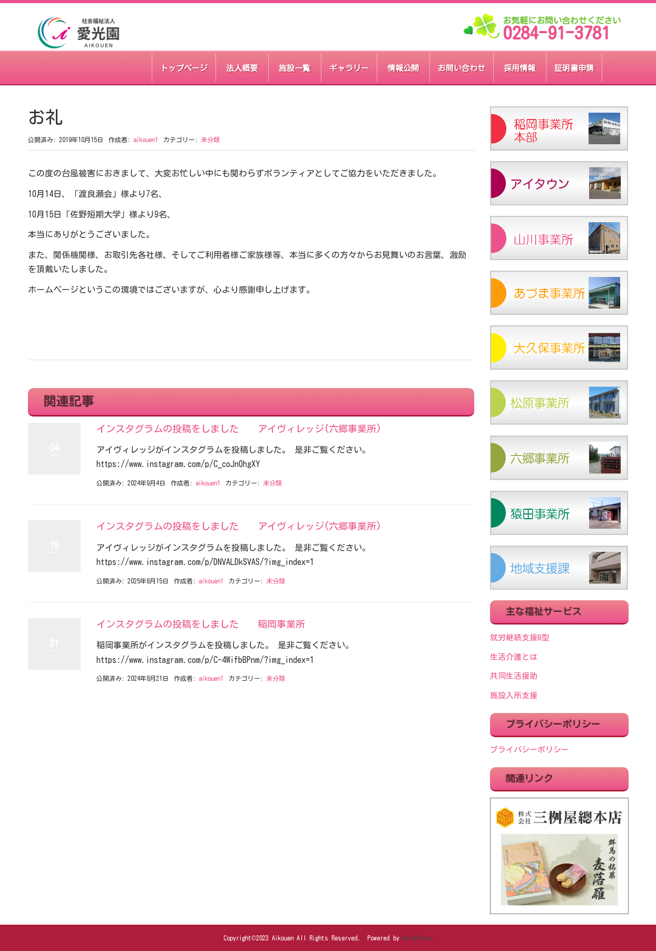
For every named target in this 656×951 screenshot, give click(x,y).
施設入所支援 (513, 695)
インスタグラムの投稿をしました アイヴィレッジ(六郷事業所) (238, 428)
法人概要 (242, 68)
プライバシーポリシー (529, 750)
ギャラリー (349, 68)
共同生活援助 (513, 676)
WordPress (418, 938)
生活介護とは (513, 657)
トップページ (184, 68)
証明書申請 (574, 68)
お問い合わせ (461, 68)
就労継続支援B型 (520, 637)
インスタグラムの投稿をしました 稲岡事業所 (200, 624)
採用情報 (519, 68)
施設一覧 (294, 68)
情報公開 (403, 68)
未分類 (210, 139)
